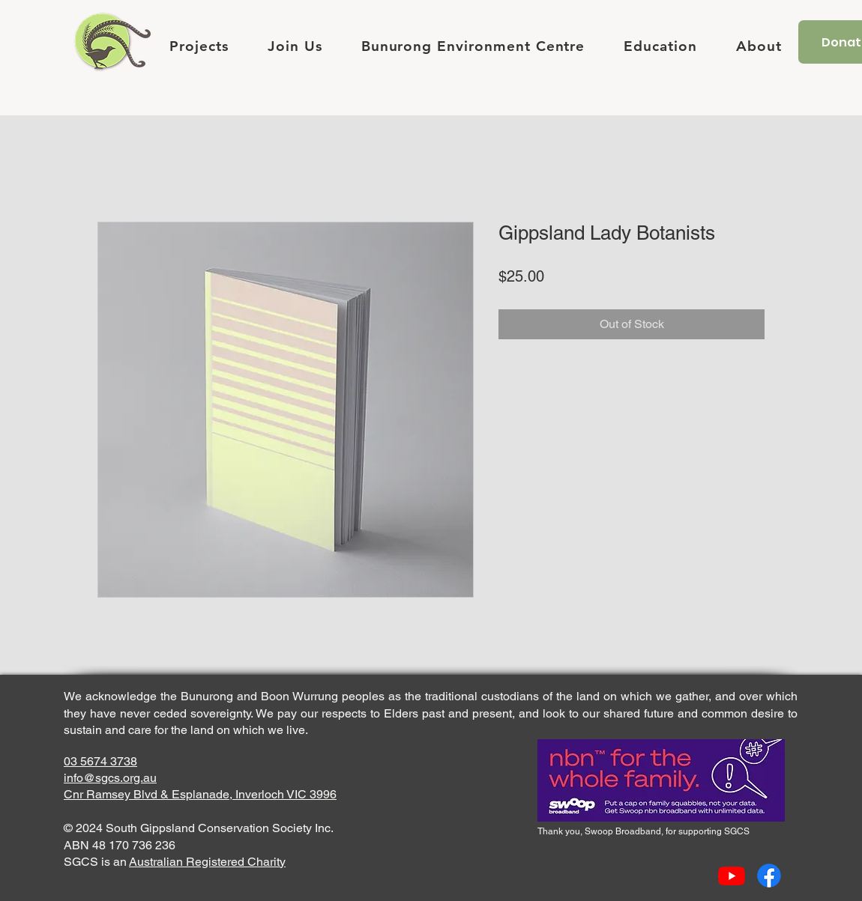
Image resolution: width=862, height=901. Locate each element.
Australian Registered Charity (207, 862)
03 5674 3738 (100, 761)
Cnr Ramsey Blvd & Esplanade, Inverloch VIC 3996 (200, 794)
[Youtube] (731, 875)
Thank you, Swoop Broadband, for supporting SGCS (643, 831)
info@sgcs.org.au (110, 778)
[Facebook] (769, 875)
